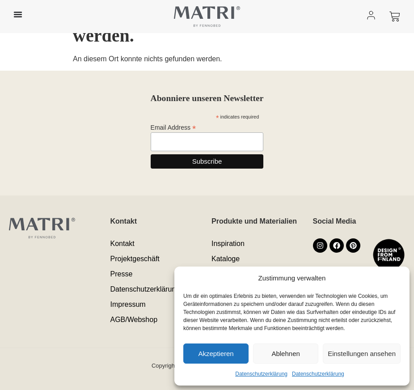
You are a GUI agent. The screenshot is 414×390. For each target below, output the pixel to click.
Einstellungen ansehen (362, 353)
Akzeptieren (215, 353)
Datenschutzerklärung (261, 374)
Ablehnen (285, 353)
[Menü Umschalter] (17, 14)
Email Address (173, 127)
